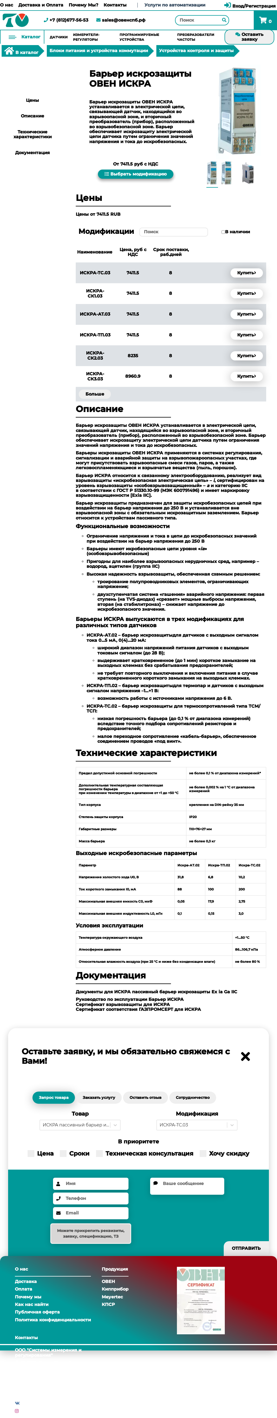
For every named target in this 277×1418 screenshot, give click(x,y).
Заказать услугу (99, 1097)
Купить (246, 272)
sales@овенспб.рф (121, 20)
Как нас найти (31, 1304)
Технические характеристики (33, 134)
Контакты (115, 5)
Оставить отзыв (145, 1097)
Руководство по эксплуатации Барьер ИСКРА (130, 999)
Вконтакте (33, 1403)
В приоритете (138, 1142)
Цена (41, 1153)
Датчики (59, 37)
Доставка (26, 1281)
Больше (94, 394)
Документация (32, 152)
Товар (80, 1114)
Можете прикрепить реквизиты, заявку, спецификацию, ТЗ (90, 1233)
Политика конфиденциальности (53, 1319)
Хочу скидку (224, 1153)
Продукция (115, 1269)
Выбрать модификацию (136, 174)
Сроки (75, 1153)
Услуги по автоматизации (174, 5)
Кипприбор (115, 1289)
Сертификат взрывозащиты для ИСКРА (123, 1004)
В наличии (237, 231)
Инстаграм (32, 1411)
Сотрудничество (193, 1097)
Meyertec (112, 1296)
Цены (32, 100)
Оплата (23, 1289)
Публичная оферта (37, 1312)
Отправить (246, 1248)
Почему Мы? (83, 5)
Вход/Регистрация (250, 6)
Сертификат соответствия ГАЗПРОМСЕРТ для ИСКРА (138, 1009)
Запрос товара (53, 1097)
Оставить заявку (249, 37)
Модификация (197, 1114)
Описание (32, 116)
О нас (6, 5)
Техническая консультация (144, 1153)
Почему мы (28, 1296)
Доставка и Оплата (40, 5)
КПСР (108, 1304)
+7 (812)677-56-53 (66, 20)
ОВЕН (108, 1281)
